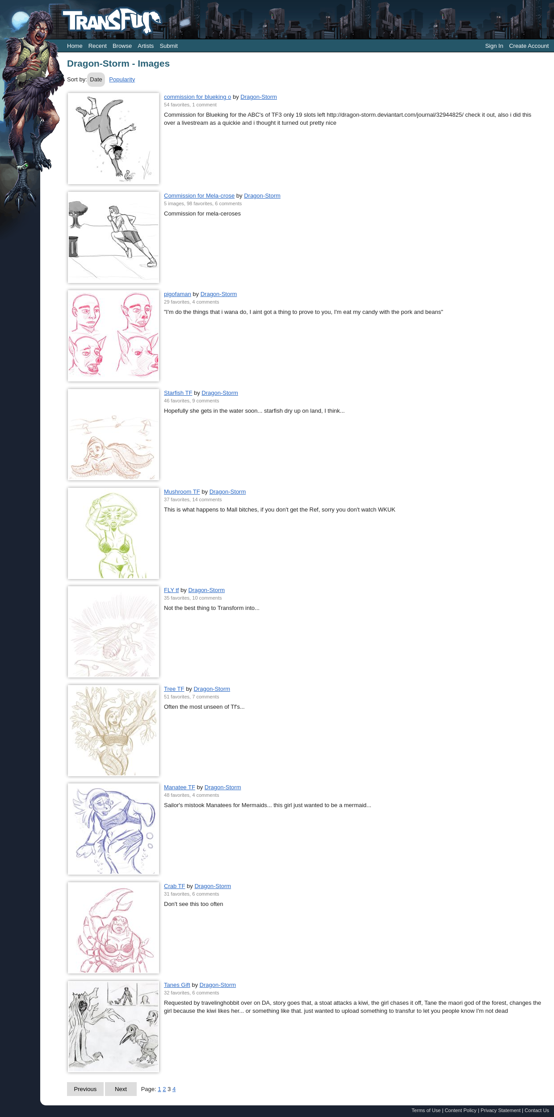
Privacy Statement (501, 1110)
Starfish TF (178, 392)
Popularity (122, 79)
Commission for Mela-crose (199, 195)
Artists (146, 45)
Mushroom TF (182, 491)
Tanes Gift (177, 985)
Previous (85, 1089)
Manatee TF (179, 787)
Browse (122, 45)
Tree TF (174, 688)
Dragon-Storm (258, 96)
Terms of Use (426, 1110)
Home (75, 45)
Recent (97, 45)
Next (121, 1089)
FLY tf (171, 590)
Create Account (529, 45)
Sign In (494, 45)
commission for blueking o (197, 96)
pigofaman (177, 294)
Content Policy (460, 1110)
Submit (168, 45)
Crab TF (174, 886)
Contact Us (537, 1110)
